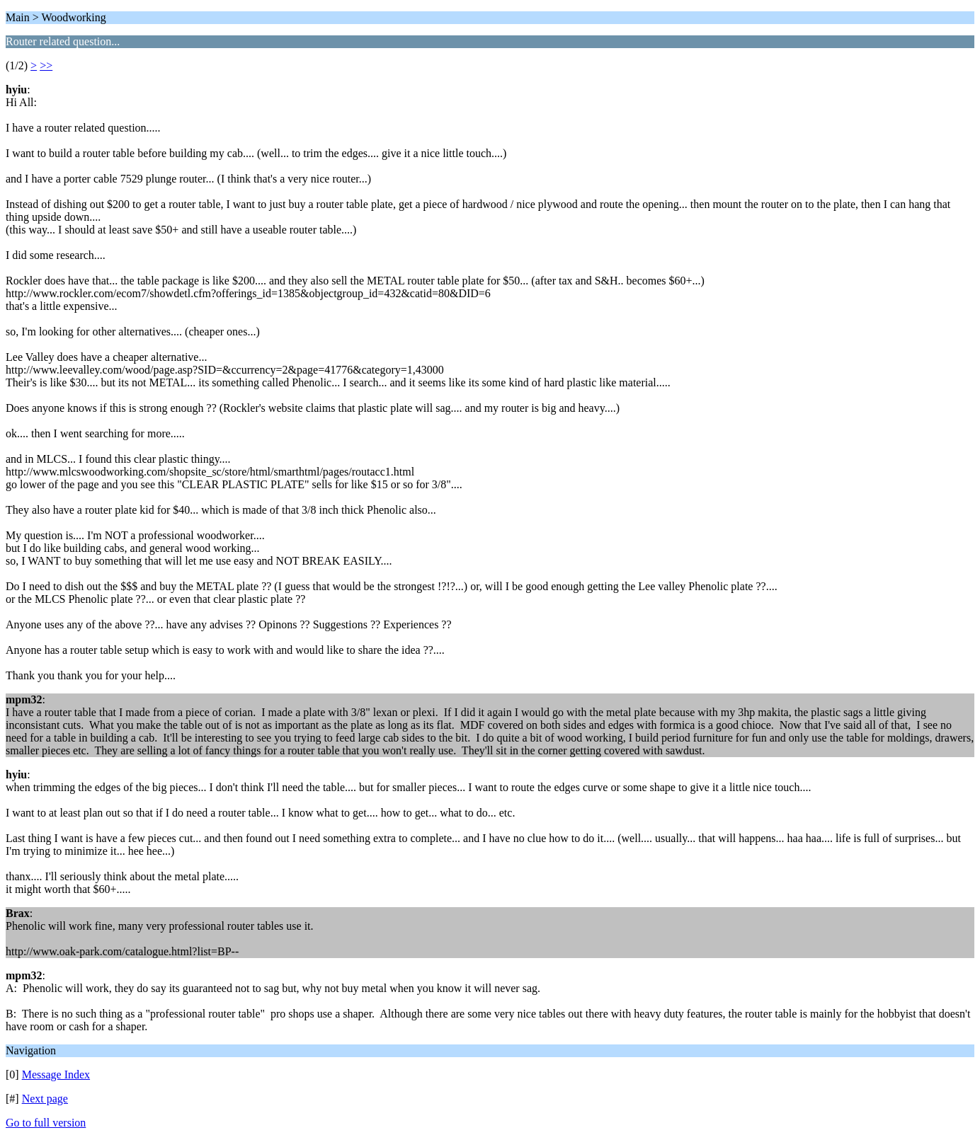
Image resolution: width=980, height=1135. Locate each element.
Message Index (56, 1074)
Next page (45, 1099)
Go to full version (46, 1123)
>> (46, 65)
